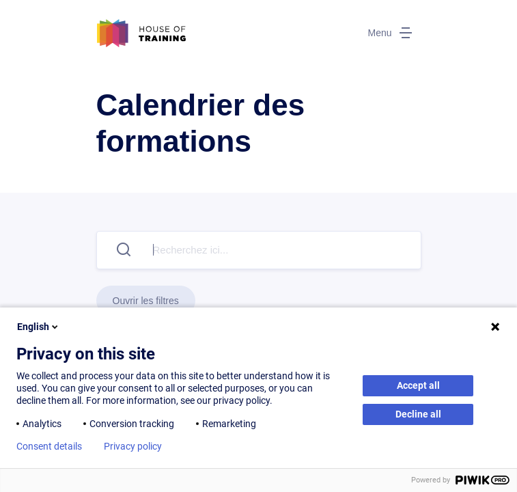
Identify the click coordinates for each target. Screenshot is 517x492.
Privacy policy (133, 446)
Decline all (418, 414)
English (38, 326)
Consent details (49, 446)
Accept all (418, 385)
